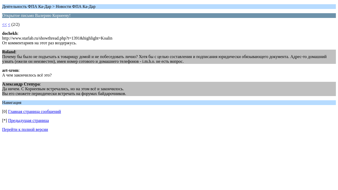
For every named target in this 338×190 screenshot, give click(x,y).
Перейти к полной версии (25, 129)
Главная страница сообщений (34, 111)
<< (4, 24)
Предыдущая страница (28, 120)
